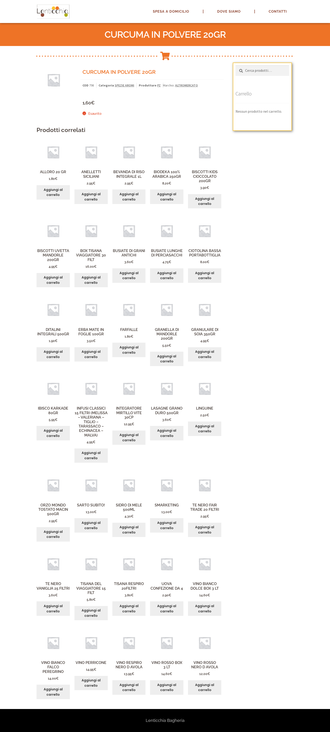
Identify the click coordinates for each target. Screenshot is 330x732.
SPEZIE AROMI (124, 85)
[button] (320, 6)
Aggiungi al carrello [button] (53, 192)
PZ (159, 85)
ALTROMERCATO (186, 85)
